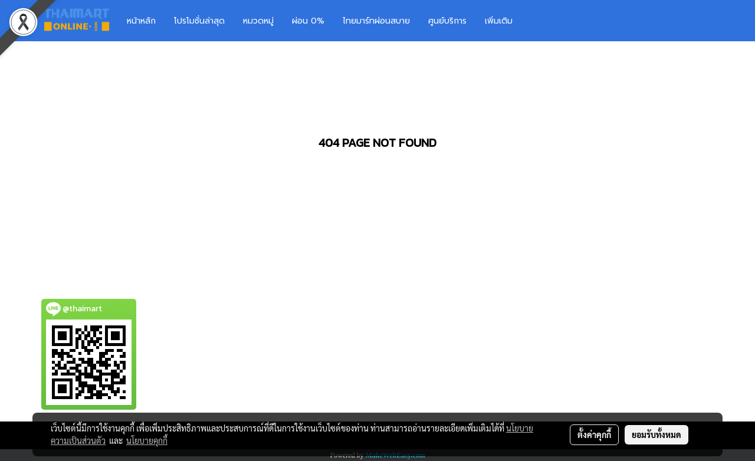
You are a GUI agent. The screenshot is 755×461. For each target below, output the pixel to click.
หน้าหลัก (141, 21)
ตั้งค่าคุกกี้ (594, 434)
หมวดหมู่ (258, 21)
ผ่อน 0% (308, 21)
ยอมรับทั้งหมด (656, 434)
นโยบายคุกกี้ (147, 440)
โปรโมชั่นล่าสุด (199, 21)
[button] (539, 20)
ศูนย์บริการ (447, 21)
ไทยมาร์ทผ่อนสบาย (376, 21)
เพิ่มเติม (499, 21)
